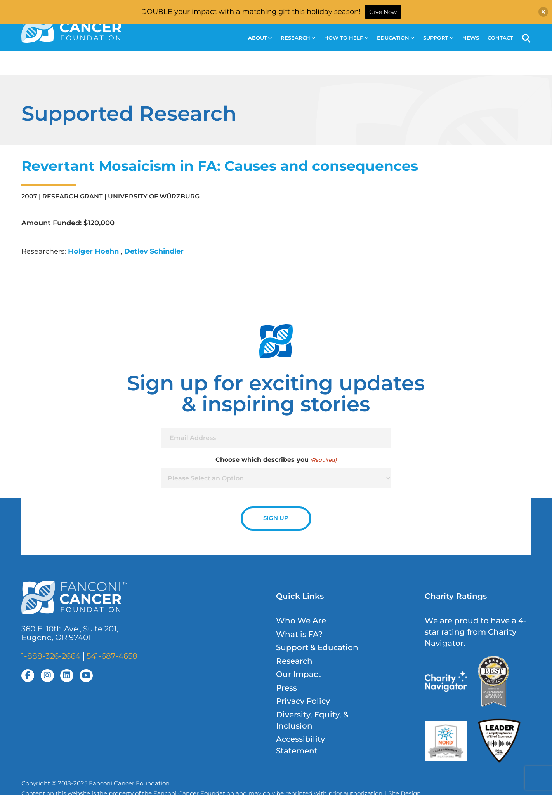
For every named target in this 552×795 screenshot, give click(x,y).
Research (298, 38)
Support (438, 38)
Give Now (383, 12)
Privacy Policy (303, 701)
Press (286, 687)
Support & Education (317, 647)
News (470, 38)
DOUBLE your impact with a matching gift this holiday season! (251, 11)
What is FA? (299, 634)
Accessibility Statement (300, 744)
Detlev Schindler (154, 251)
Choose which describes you (275, 460)
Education (395, 38)
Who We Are (301, 620)
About (260, 38)
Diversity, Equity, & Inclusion (312, 720)
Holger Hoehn (94, 251)
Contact (500, 38)
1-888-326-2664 (50, 656)
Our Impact (298, 674)
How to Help (346, 38)
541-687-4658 (112, 656)
